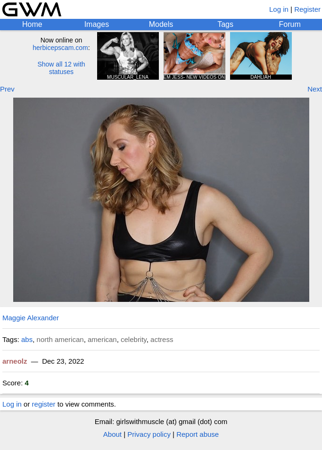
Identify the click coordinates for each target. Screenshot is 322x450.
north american (60, 339)
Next (314, 89)
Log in (279, 9)
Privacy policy (149, 434)
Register (307, 9)
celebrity (134, 339)
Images (96, 24)
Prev (7, 89)
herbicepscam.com (60, 47)
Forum (290, 24)
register (44, 404)
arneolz (14, 361)
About (112, 434)
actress (161, 339)
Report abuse (197, 434)
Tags (225, 24)
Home (32, 24)
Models (161, 24)
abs (27, 339)
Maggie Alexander (30, 318)
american (102, 339)
